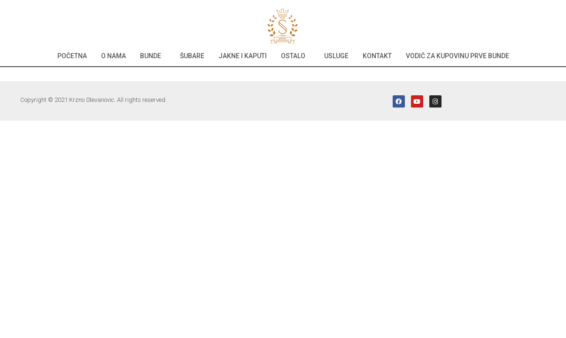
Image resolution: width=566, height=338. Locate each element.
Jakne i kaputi (242, 56)
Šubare (192, 56)
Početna (72, 56)
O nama (113, 56)
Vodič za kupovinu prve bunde (457, 56)
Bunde (150, 56)
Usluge (336, 56)
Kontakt (377, 56)
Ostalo (293, 56)
